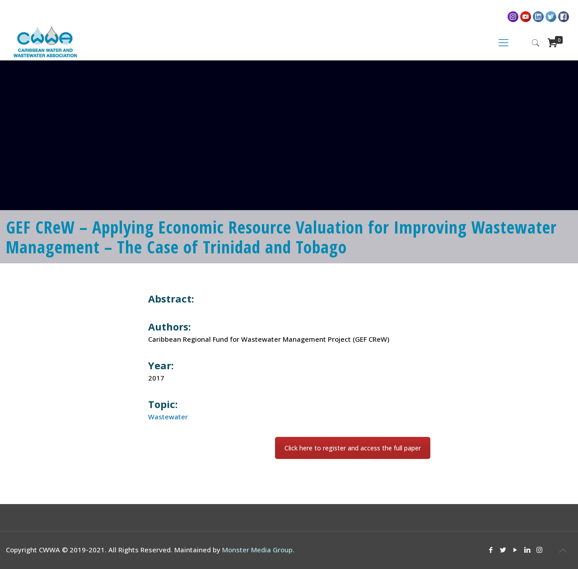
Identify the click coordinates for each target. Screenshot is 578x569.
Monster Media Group (257, 549)
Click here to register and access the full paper (352, 448)
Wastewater (168, 416)
